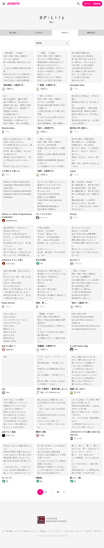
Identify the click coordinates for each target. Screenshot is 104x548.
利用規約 (42, 531)
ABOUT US (98, 531)
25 (58, 492)
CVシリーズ (79, 531)
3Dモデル (91, 33)
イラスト (39, 33)
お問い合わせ (69, 531)
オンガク (13, 33)
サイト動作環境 (7, 531)
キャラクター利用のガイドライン (26, 531)
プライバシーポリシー (55, 531)
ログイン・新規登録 (92, 4)
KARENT (88, 531)
